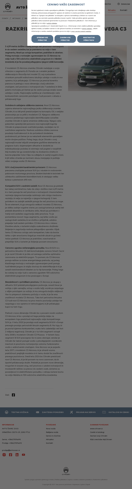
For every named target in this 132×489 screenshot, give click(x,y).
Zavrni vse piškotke (65, 38)
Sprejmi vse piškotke (42, 38)
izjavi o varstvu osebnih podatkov (81, 31)
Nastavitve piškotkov (89, 38)
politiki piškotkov (52, 23)
